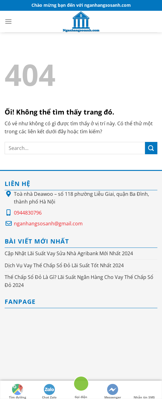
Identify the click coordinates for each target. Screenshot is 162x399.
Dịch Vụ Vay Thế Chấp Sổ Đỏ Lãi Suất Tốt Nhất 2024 (64, 265)
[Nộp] (151, 148)
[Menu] (8, 21)
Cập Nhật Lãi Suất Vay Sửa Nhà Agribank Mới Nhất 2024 (69, 253)
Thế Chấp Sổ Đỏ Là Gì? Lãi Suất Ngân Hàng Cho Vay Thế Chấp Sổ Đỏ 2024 (79, 281)
